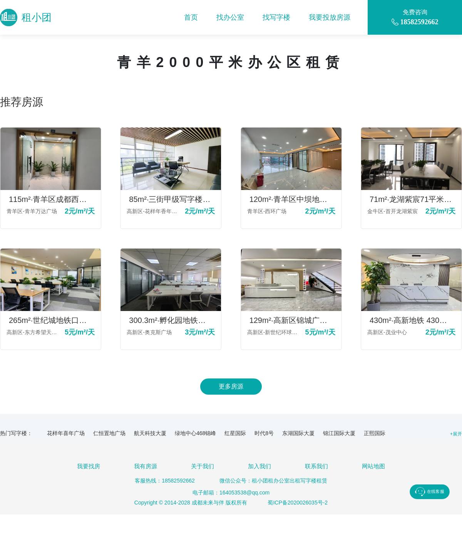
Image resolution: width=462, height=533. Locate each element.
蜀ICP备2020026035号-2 (298, 502)
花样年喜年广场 (66, 433)
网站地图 (373, 466)
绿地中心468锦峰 (195, 433)
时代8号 (264, 433)
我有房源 (145, 466)
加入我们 (259, 466)
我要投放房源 (329, 17)
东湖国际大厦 (298, 433)
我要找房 (88, 466)
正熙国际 (374, 433)
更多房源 (231, 386)
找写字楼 (276, 17)
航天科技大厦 (150, 433)
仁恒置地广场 (109, 433)
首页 (191, 17)
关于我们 (202, 466)
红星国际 (235, 433)
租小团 (26, 17)
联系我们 (316, 466)
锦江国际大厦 (339, 433)
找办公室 (230, 17)
